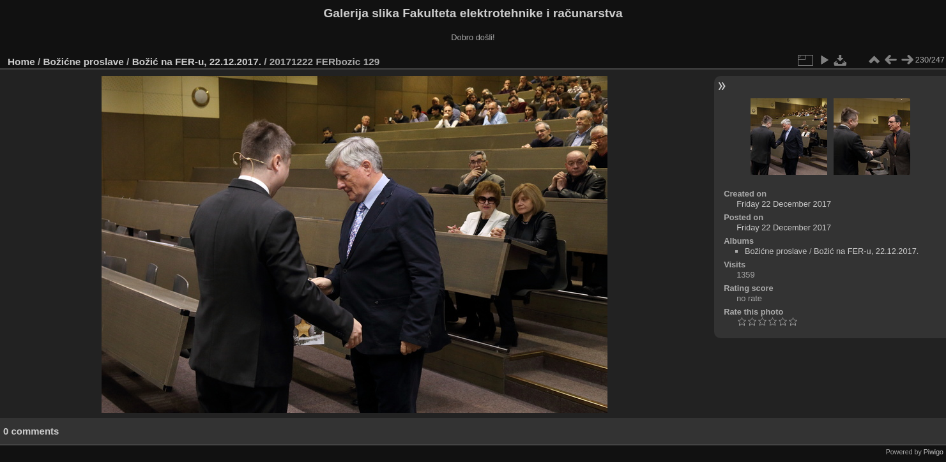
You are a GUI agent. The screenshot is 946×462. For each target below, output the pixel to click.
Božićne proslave (83, 61)
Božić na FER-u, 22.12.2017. (196, 61)
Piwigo (933, 452)
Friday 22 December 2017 (783, 204)
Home (21, 61)
